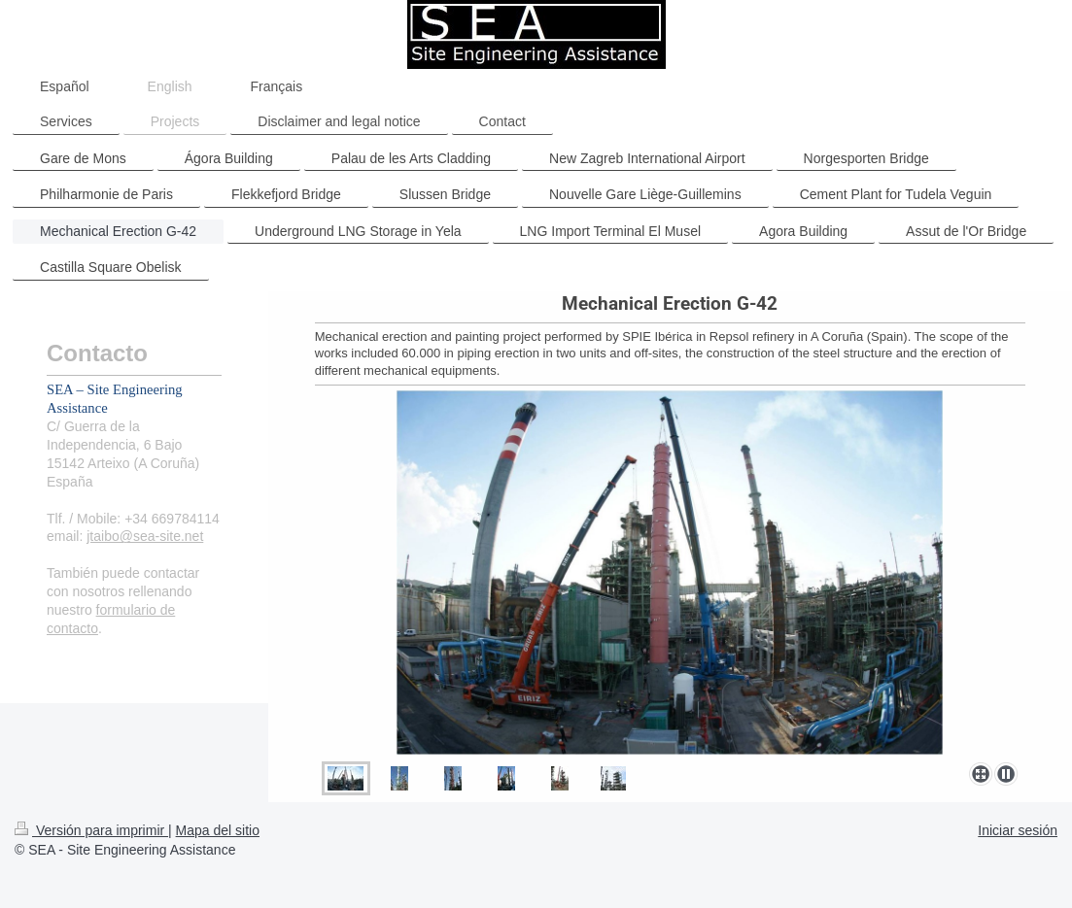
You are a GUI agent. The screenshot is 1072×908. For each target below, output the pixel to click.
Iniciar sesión (1017, 830)
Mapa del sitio (217, 830)
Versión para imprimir (91, 830)
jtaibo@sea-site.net (144, 536)
